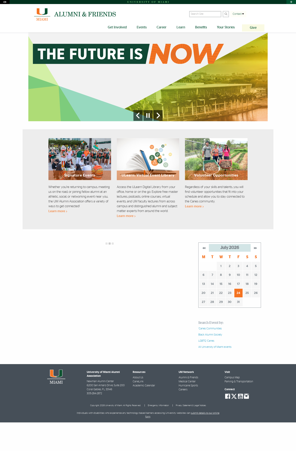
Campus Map (232, 405)
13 (203, 311)
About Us (138, 405)
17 (238, 311)
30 (229, 329)
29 (221, 329)
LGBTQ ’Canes (206, 369)
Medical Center (187, 409)
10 (238, 302)
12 (255, 302)
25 (247, 320)
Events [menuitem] (142, 27)
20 (203, 320)
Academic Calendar (144, 413)
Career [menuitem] (162, 27)
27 (203, 329)
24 (238, 320)
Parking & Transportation (239, 409)
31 (238, 329)
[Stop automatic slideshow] (148, 143)
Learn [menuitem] (181, 27)
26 (256, 320)
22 (221, 320)
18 (247, 311)
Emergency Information (158, 433)
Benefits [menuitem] (201, 27)
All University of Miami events (214, 375)
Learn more (57, 239)
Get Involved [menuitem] (117, 27)
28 (212, 329)
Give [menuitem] (253, 28)
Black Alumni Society (210, 362)
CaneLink (138, 409)
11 (247, 302)
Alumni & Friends (188, 405)
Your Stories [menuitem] (226, 27)
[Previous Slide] (138, 143)
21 (212, 320)
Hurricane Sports (188, 413)
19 (255, 311)
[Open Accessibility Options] (5, 2)
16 (229, 311)
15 (221, 311)
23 (229, 320)
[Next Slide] (158, 143)
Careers (183, 417)
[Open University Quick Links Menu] (291, 2)
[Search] (226, 14)
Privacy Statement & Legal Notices (191, 433)
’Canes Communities (210, 356)
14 (212, 311)
